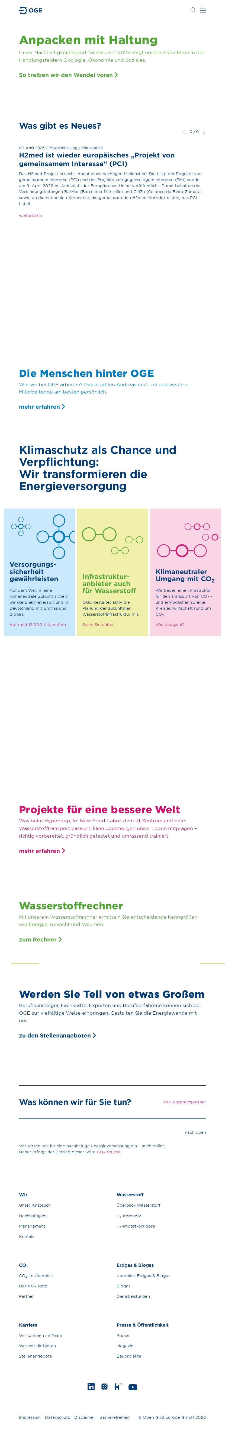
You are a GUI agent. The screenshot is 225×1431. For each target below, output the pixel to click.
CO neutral (108, 1152)
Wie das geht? (170, 624)
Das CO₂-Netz (33, 1286)
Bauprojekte (129, 1356)
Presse (123, 1335)
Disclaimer (84, 1417)
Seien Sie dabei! (98, 624)
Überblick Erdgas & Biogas (143, 1275)
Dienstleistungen (133, 1296)
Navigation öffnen (203, 10)
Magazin (125, 1345)
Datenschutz (57, 1417)
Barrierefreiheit (114, 1417)
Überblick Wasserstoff (138, 1205)
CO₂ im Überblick (36, 1275)
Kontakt (27, 1236)
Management (32, 1226)
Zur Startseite (31, 10)
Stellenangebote (35, 1356)
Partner (26, 1296)
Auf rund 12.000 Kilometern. (38, 624)
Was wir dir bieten (37, 1345)
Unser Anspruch (35, 1205)
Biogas (123, 1286)
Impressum (30, 1417)
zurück (184, 132)
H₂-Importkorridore (136, 1226)
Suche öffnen (193, 10)
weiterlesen (30, 215)
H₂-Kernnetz (129, 1215)
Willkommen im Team (40, 1335)
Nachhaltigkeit (33, 1215)
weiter (204, 132)
